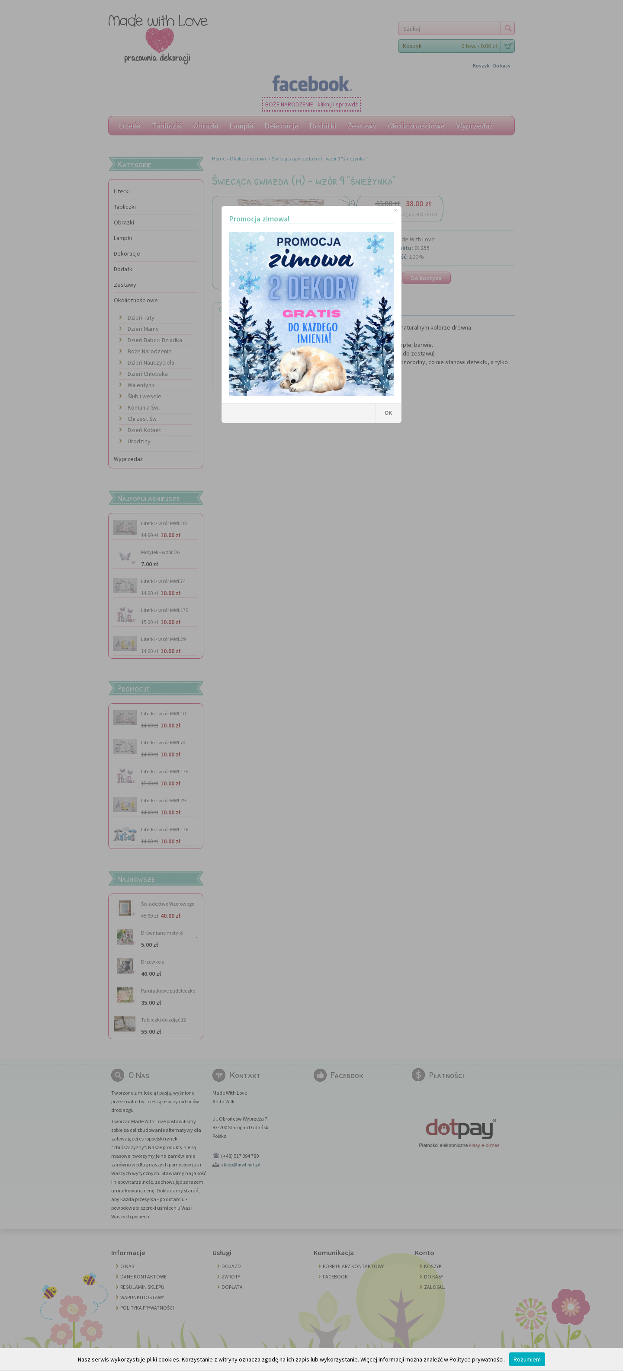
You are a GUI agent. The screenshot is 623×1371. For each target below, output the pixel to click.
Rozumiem (527, 1359)
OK (388, 413)
